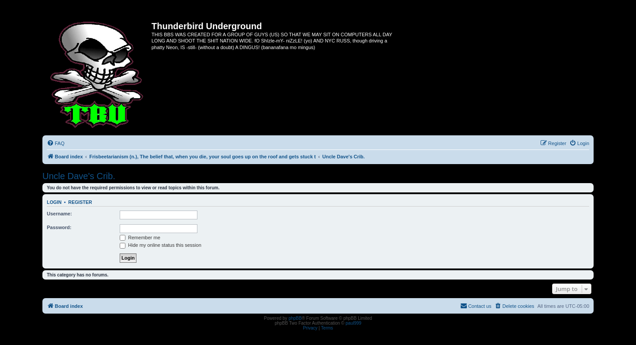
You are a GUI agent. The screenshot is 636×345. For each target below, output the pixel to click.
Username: (59, 213)
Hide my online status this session (160, 245)
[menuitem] (55, 143)
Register (80, 202)
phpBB (295, 318)
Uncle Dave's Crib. (78, 176)
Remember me (140, 237)
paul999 (354, 323)
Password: (59, 227)
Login (54, 202)
